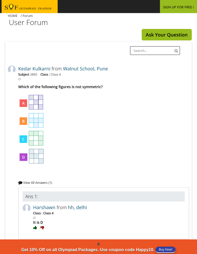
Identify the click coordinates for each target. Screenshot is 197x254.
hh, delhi (77, 207)
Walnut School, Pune (85, 68)
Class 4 (55, 74)
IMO (34, 74)
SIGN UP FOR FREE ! (178, 7)
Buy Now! (165, 249)
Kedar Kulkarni (35, 68)
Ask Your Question (167, 35)
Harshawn (45, 207)
